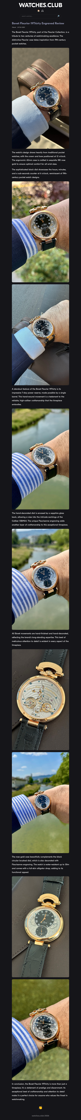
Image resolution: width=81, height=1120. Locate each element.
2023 (23, 27)
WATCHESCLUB (40, 6)
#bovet (14, 27)
